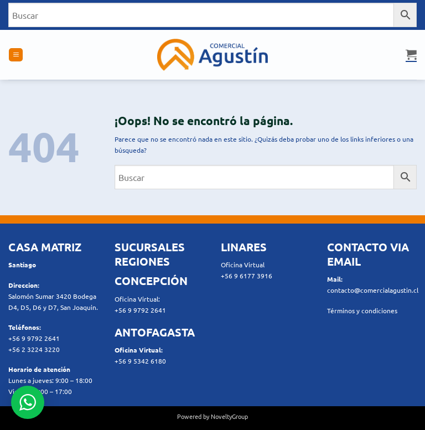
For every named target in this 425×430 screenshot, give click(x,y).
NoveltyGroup (229, 416)
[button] (16, 55)
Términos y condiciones (362, 310)
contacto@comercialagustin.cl (372, 290)
